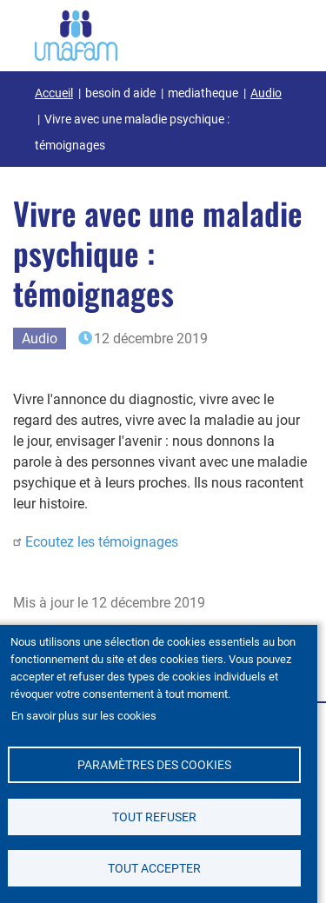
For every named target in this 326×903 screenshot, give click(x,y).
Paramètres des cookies (154, 765)
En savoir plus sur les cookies (83, 715)
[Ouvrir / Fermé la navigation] (269, 32)
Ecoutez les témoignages (101, 542)
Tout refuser (154, 817)
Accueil (54, 93)
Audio (266, 93)
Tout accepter (154, 868)
